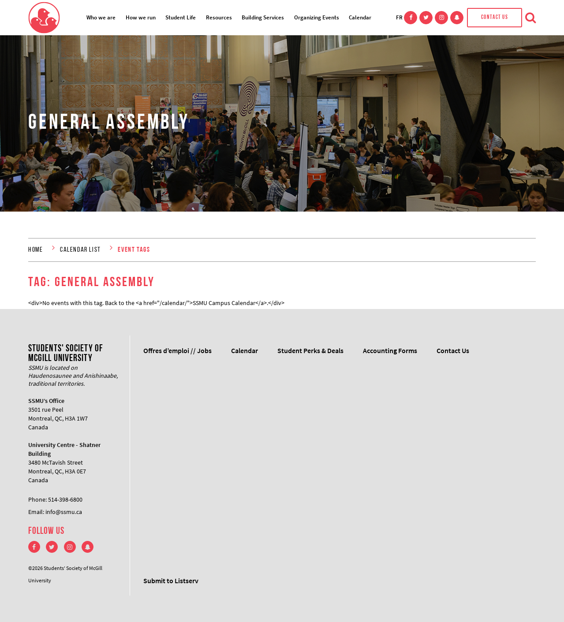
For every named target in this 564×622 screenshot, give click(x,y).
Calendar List (80, 249)
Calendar (360, 17)
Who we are (101, 17)
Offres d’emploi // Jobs (177, 350)
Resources (219, 17)
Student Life (180, 17)
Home (35, 249)
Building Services (263, 17)
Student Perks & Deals (310, 350)
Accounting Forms (390, 350)
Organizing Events (316, 17)
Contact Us (494, 17)
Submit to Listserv (170, 580)
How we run (141, 17)
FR (399, 17)
